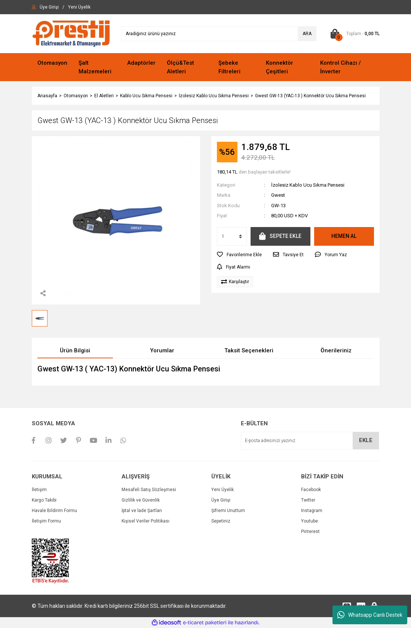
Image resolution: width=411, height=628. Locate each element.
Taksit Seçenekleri (248, 350)
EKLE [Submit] (365, 440)
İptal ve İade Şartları (142, 510)
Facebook (311, 489)
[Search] (219, 33)
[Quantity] (232, 236)
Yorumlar (162, 350)
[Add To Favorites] (239, 254)
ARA (307, 33)
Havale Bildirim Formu (54, 510)
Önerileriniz (336, 350)
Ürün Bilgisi (75, 350)
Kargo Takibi (44, 500)
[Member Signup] (79, 7)
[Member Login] (49, 7)
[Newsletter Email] (310, 440)
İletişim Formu (46, 521)
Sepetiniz (220, 521)
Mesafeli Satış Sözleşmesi (149, 489)
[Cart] (354, 33)
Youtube (309, 521)
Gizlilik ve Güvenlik (141, 500)
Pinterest (310, 531)
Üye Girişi (220, 500)
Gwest (278, 195)
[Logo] (71, 33)
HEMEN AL (343, 236)
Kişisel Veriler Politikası (145, 521)
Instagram (311, 510)
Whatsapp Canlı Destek (369, 615)
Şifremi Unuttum (228, 510)
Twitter (308, 500)
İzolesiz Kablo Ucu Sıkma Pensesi (307, 185)
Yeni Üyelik (222, 489)
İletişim (39, 489)
